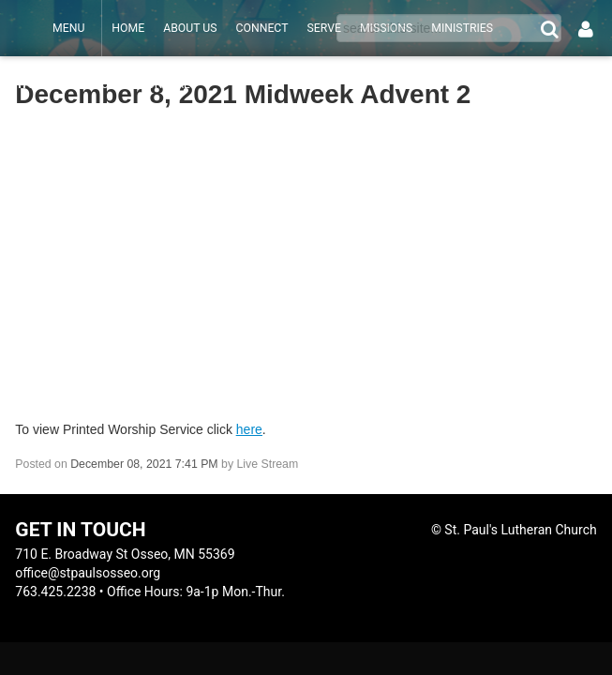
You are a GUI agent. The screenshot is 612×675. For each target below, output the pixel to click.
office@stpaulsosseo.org (87, 572)
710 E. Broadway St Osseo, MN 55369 (124, 554)
